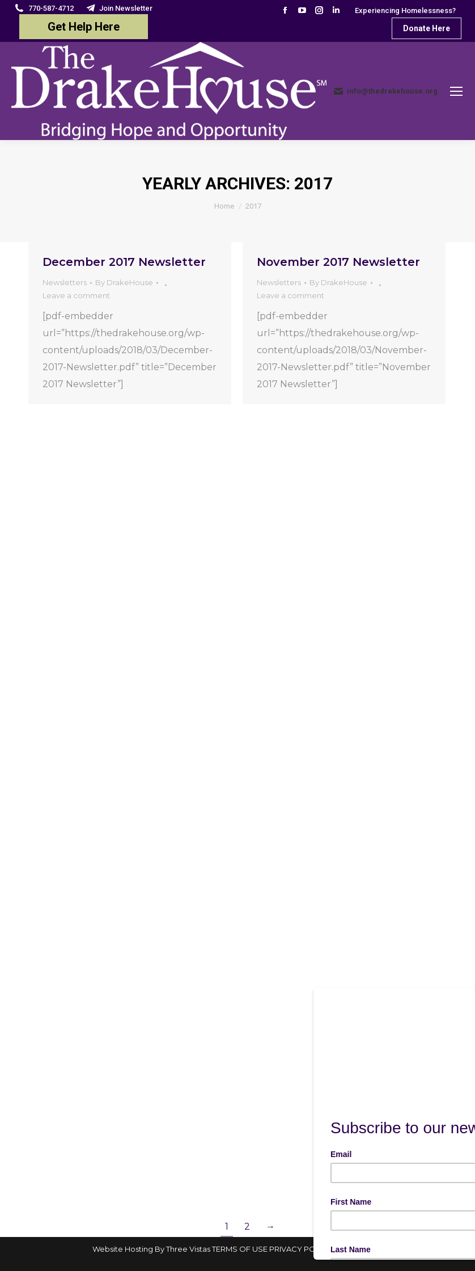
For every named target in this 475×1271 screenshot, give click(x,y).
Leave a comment (76, 295)
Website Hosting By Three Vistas (151, 1248)
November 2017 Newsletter (338, 262)
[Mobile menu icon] (456, 91)
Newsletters (65, 282)
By (124, 282)
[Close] (460, 990)
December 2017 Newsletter (124, 262)
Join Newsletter (119, 8)
